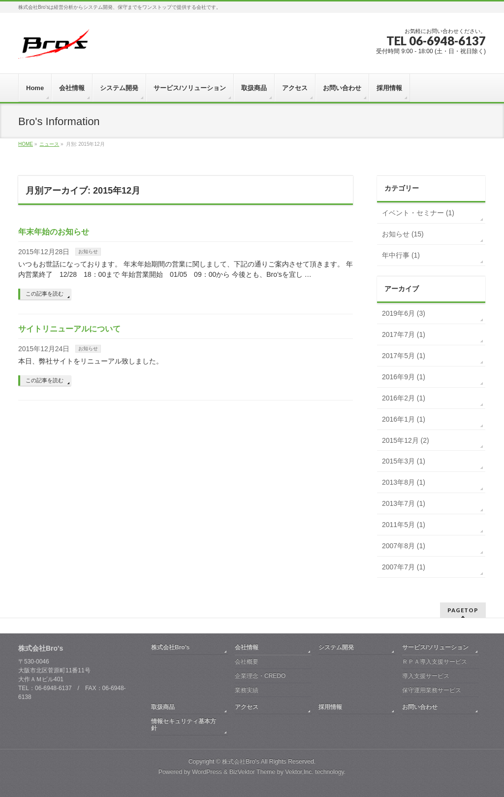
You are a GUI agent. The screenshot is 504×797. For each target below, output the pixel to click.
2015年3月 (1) (403, 461)
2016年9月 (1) (403, 377)
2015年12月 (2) (405, 440)
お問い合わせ (420, 706)
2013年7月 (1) (403, 503)
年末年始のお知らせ (53, 232)
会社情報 (246, 647)
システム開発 (336, 647)
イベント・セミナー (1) (418, 213)
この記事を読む (44, 294)
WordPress (207, 771)
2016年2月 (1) (403, 398)
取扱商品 (163, 706)
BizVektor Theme (252, 771)
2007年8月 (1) (403, 546)
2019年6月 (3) (403, 313)
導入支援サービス (425, 675)
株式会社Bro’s (170, 647)
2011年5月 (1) (403, 525)
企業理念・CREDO (260, 675)
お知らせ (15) (403, 234)
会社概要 (246, 661)
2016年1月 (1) (403, 419)
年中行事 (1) (401, 255)
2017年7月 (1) (403, 334)
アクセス (246, 706)
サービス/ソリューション (435, 647)
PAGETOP (462, 610)
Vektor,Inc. (299, 771)
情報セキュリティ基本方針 (183, 724)
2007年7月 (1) (403, 567)
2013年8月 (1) (403, 482)
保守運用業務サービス (431, 690)
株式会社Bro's (240, 761)
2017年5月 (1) (403, 356)
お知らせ (88, 251)
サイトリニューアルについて (69, 329)
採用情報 (330, 706)
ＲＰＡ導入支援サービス (434, 661)
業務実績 (246, 690)
